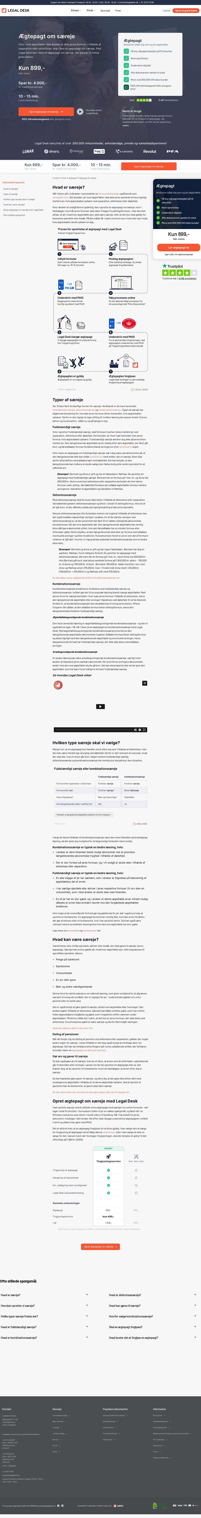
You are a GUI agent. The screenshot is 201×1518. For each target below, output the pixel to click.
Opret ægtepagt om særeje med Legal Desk (23, 209)
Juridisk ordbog (58, 1428)
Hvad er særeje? (10, 188)
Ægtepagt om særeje (87, 178)
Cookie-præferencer (161, 1452)
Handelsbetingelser (160, 1416)
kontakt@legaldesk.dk (128, 2)
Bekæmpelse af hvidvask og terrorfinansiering (171, 1428)
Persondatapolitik (160, 1422)
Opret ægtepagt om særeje (100, 1241)
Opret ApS (105, 10)
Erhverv (75, 10)
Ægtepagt (72, 178)
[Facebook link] (58, 1500)
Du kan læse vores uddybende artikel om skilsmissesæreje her (86, 577)
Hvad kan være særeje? (14, 204)
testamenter (90, 930)
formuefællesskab (108, 193)
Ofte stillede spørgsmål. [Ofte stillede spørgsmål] (14, 215)
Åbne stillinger (58, 1416)
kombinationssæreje (110, 409)
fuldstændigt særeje (64, 409)
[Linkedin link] (62, 1500)
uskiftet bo (97, 456)
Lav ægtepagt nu (178, 247)
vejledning (108, 1132)
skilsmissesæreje (85, 409)
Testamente (107, 1434)
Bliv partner (157, 1410)
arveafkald (73, 930)
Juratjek (56, 1422)
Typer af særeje (10, 194)
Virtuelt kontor (108, 1422)
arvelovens (126, 446)
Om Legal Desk (159, 1434)
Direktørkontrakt (109, 1416)
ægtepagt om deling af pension (89, 1050)
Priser (118, 10)
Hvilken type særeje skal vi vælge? (19, 199)
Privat (90, 10)
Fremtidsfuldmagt (110, 1428)
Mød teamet (157, 1440)
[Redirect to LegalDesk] (118, 1500)
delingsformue (60, 197)
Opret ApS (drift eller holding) (114, 1410)
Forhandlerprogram (60, 1410)
